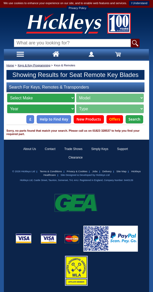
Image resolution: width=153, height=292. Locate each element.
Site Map (121, 171)
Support (122, 149)
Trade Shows (73, 149)
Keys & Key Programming (34, 65)
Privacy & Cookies (77, 171)
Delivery (107, 171)
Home (10, 65)
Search (134, 119)
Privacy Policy (77, 8)
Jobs (95, 171)
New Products (88, 119)
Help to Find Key (54, 119)
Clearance (75, 157)
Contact (50, 149)
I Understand (139, 3)
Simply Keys (99, 149)
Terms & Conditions (51, 171)
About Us (29, 149)
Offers (114, 119)
